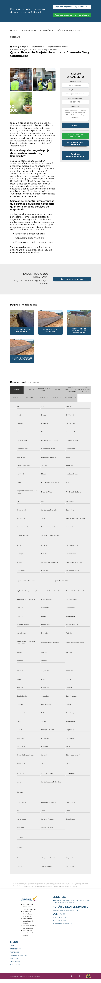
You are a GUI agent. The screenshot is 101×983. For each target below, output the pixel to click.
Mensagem (75, 110)
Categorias (24, 51)
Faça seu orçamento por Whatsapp (71, 18)
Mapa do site (15, 969)
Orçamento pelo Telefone (75, 147)
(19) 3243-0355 (59, 921)
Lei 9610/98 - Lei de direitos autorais (65, 890)
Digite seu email (75, 94)
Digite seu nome (75, 85)
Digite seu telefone (75, 102)
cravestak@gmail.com (62, 927)
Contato (15, 41)
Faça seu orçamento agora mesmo (71, 8)
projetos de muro (38, 51)
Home (13, 34)
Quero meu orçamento (71, 283)
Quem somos (28, 34)
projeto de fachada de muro (58, 51)
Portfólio (46, 34)
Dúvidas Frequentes (69, 34)
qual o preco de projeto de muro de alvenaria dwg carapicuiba (33, 54)
